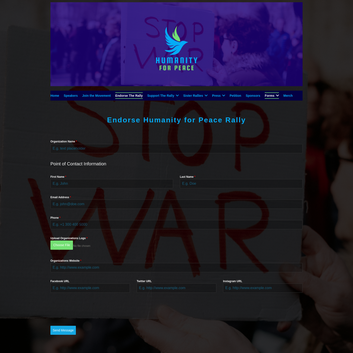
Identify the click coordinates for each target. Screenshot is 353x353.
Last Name (187, 176)
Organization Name (63, 141)
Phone (55, 217)
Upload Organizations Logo (69, 238)
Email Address (60, 197)
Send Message (63, 328)
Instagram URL (232, 279)
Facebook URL (59, 279)
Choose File (61, 245)
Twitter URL (144, 279)
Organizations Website (65, 258)
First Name (58, 176)
